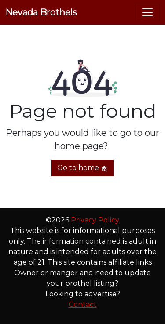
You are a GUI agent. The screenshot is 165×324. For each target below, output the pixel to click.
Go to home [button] (82, 168)
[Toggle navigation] (147, 12)
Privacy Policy (95, 220)
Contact (83, 304)
